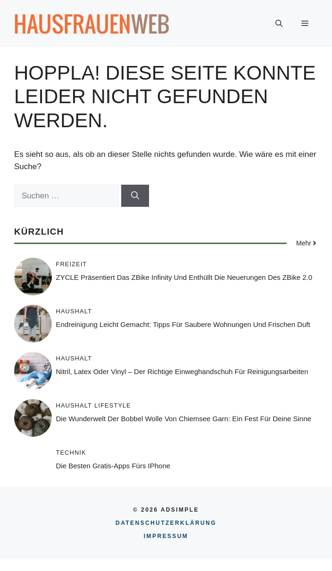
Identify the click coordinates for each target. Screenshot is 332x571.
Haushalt (74, 311)
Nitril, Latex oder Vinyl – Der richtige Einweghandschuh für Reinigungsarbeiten (182, 371)
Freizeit (71, 264)
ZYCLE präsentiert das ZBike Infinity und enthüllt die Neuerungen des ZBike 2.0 (184, 277)
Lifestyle (112, 405)
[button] (279, 23)
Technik (71, 452)
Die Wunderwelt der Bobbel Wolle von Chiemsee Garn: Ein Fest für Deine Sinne (183, 419)
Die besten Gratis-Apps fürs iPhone (113, 466)
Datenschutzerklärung (166, 523)
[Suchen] (135, 196)
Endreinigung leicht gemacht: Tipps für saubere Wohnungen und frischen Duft (183, 324)
